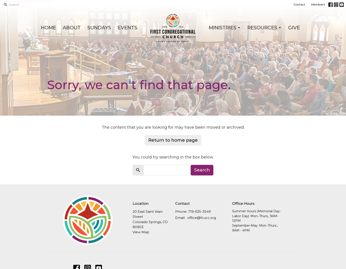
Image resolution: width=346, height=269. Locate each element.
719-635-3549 (199, 211)
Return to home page (173, 140)
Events (127, 28)
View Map (141, 232)
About (72, 28)
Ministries (225, 28)
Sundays (99, 28)
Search (202, 170)
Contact (299, 4)
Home (48, 28)
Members (318, 4)
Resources (264, 28)
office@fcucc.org (201, 218)
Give (294, 28)
